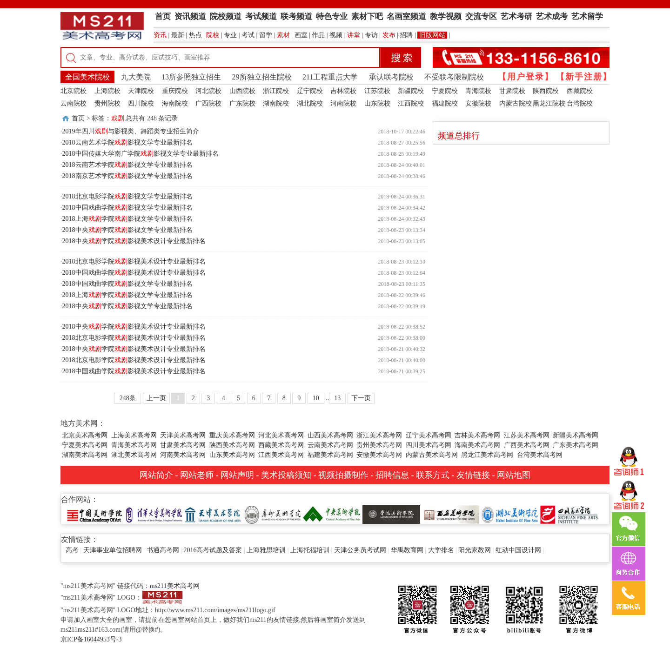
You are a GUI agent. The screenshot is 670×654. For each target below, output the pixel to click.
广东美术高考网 (575, 445)
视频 (335, 35)
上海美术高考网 (134, 435)
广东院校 (242, 103)
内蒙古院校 (515, 103)
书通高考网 (163, 550)
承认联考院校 (391, 77)
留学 (265, 35)
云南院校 (73, 103)
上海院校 (107, 90)
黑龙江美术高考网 (487, 454)
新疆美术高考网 (575, 435)
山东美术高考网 (232, 454)
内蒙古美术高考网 (432, 454)
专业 (230, 35)
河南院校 (343, 103)
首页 (78, 118)
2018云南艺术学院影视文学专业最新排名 (127, 142)
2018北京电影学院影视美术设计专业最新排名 (134, 261)
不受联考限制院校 (454, 77)
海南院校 (175, 103)
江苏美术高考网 (526, 435)
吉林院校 (343, 90)
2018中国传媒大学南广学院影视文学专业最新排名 (140, 153)
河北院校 (208, 90)
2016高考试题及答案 (212, 550)
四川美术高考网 (428, 445)
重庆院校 (175, 90)
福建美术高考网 (330, 454)
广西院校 (208, 103)
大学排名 (441, 550)
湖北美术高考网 (134, 454)
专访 (371, 35)
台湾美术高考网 (540, 454)
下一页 (361, 398)
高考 (72, 550)
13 (337, 398)
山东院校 (377, 103)
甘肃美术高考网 (183, 445)
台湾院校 (580, 103)
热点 (195, 35)
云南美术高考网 (330, 445)
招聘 (406, 35)
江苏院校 (377, 90)
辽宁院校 (310, 90)
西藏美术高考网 (281, 445)
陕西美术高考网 (232, 445)
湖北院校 (310, 103)
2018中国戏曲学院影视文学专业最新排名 (127, 207)
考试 (248, 35)
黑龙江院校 (549, 103)
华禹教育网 (407, 550)
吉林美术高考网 (477, 435)
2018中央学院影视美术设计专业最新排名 (134, 241)
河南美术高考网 (183, 454)
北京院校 (73, 90)
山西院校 (242, 90)
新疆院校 (411, 90)
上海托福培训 (309, 550)
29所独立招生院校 (262, 77)
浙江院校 (276, 90)
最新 (177, 35)
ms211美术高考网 (175, 585)
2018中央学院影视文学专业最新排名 (127, 229)
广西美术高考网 (526, 445)
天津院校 (141, 90)
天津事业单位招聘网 (112, 550)
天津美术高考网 (183, 435)
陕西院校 (546, 90)
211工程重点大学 (330, 77)
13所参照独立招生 (191, 77)
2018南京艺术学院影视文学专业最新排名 (127, 175)
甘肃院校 (512, 90)
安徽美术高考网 (379, 454)
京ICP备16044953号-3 (90, 639)
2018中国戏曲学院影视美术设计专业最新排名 (134, 272)
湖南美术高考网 (84, 454)
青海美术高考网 (134, 445)
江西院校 (411, 103)
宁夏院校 (445, 90)
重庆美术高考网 (232, 435)
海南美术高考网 (477, 445)
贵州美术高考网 (379, 445)
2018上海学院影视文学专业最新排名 (127, 218)
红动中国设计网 (518, 550)
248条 (128, 398)
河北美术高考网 (281, 435)
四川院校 (141, 103)
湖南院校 (276, 103)
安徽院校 (478, 103)
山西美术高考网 (330, 435)
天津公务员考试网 (360, 550)
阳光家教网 (474, 550)
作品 (318, 35)
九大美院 (136, 77)
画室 (301, 35)
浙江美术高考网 (379, 435)
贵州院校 (107, 103)
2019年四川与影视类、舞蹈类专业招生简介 (130, 131)
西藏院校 (580, 90)
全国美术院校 (87, 77)
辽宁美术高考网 (428, 435)
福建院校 (445, 103)
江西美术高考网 (281, 454)
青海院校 (478, 90)
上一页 (156, 398)
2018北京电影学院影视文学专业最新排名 (127, 196)
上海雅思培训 (266, 550)
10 (316, 398)
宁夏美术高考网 (84, 445)
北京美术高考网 (84, 435)
